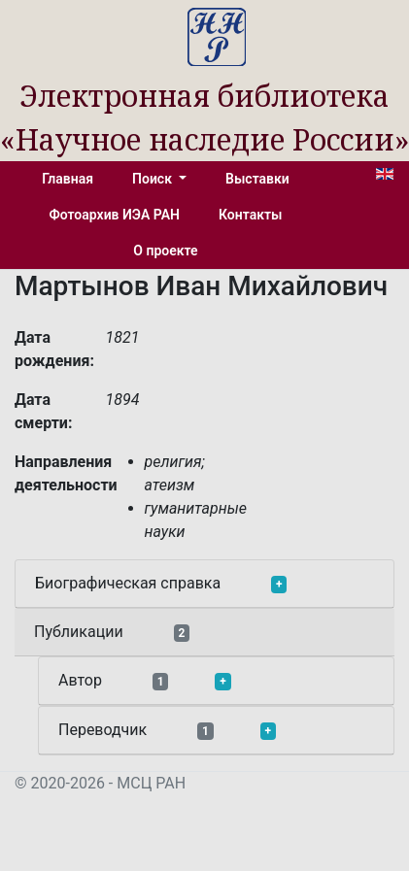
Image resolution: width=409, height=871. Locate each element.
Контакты (250, 214)
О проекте (165, 250)
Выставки (257, 178)
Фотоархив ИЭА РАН (115, 214)
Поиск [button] (153, 178)
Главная (67, 178)
